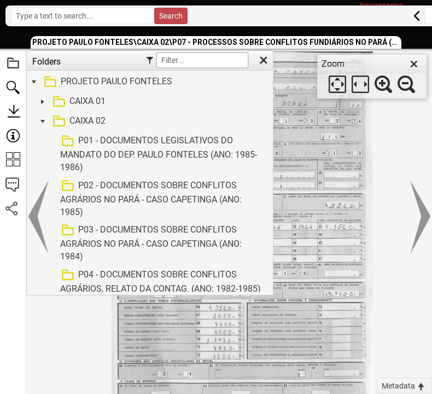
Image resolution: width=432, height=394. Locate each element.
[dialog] (372, 77)
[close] (414, 64)
